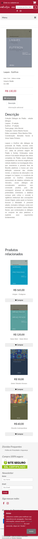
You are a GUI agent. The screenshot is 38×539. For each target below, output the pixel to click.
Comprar (19, 300)
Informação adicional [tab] (15, 107)
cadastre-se (14, 3)
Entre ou (7, 3)
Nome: (4, 476)
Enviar (5, 492)
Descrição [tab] (11, 103)
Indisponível (9, 98)
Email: (4, 484)
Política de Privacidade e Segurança (16, 450)
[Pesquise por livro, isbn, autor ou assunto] (24, 7)
